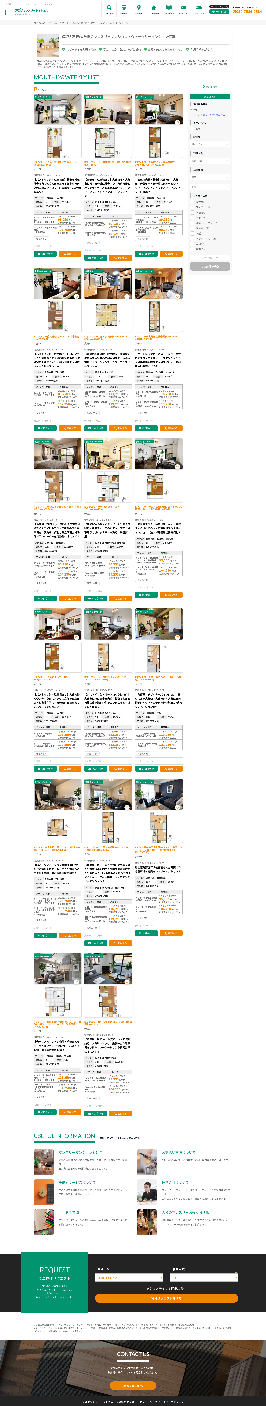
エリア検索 (109, 13)
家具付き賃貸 (198, 13)
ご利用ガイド (169, 13)
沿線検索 (124, 13)
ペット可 (201, 217)
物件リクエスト (219, 11)
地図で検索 (211, 86)
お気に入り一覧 (220, 6)
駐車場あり (202, 249)
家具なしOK (202, 228)
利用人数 (179, 1269)
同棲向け (201, 212)
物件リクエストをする (166, 1298)
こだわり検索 (154, 13)
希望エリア (105, 1269)
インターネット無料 (206, 238)
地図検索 (139, 13)
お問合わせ (184, 13)
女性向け (201, 202)
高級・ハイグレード (206, 223)
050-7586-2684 (249, 11)
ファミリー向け (204, 207)
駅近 (198, 233)
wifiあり (200, 244)
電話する (71, 253)
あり (198, 128)
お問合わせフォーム (133, 1385)
